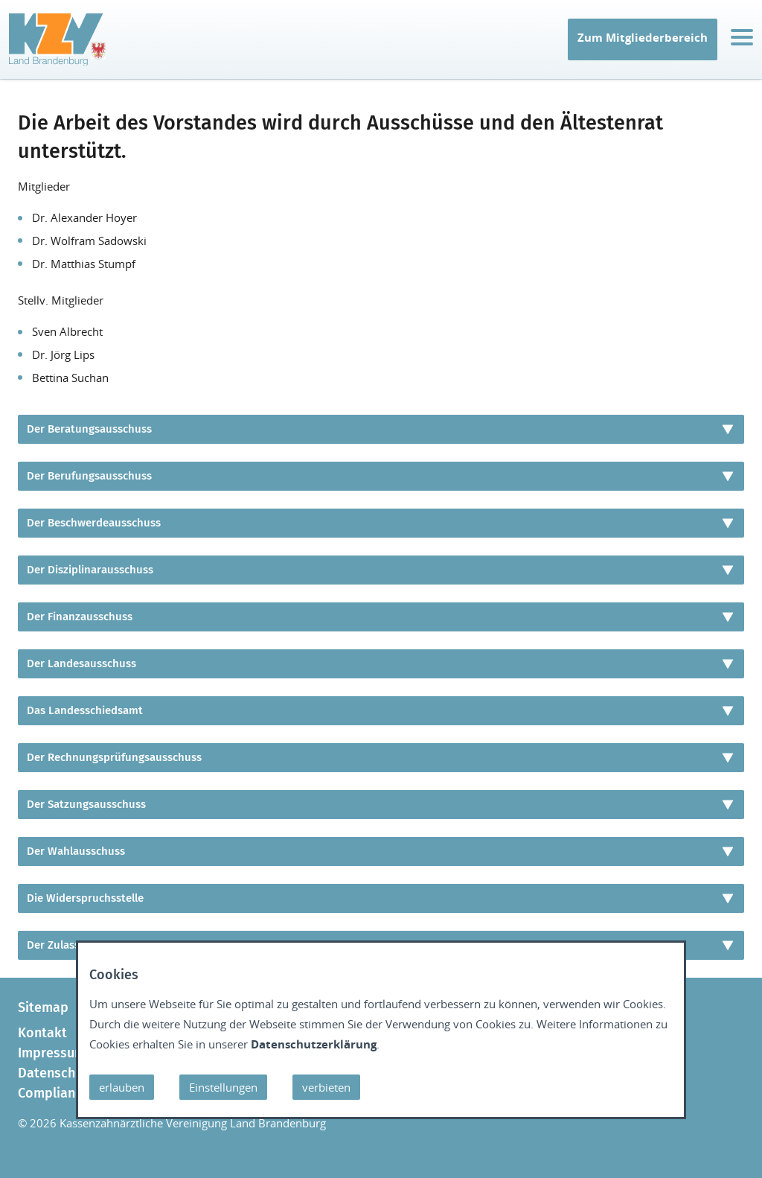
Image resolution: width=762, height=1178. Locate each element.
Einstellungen (223, 1087)
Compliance (53, 1093)
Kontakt (42, 1033)
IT (21, 56)
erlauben (121, 1087)
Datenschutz (56, 1073)
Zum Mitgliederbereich (642, 37)
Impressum (52, 1053)
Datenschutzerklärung (314, 1044)
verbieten (326, 1087)
